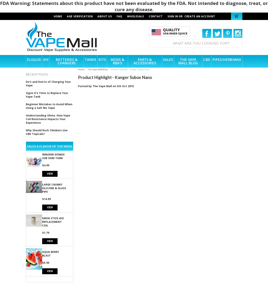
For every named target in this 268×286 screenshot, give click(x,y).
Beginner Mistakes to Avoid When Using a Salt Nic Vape (49, 106)
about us (104, 16)
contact (156, 16)
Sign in (173, 16)
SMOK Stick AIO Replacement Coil (53, 221)
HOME (58, 16)
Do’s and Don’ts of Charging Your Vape (48, 83)
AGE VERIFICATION (80, 16)
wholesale (135, 16)
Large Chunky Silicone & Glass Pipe (54, 188)
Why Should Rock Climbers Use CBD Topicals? (47, 132)
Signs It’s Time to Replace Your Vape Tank (47, 94)
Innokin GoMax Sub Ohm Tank (53, 156)
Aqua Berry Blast (50, 253)
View (50, 173)
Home (81, 69)
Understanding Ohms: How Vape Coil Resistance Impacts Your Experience (48, 119)
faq (119, 16)
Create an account (199, 16)
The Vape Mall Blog (97, 69)
